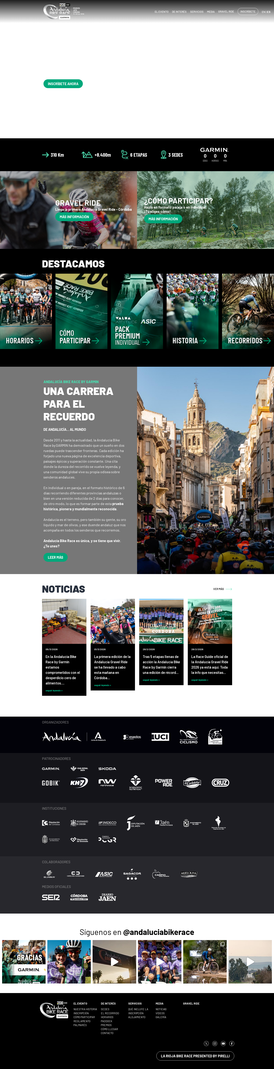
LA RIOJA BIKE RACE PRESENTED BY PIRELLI (195, 1056)
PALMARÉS (80, 1025)
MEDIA (211, 11)
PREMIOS (106, 1025)
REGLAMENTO (81, 1021)
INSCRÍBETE (247, 11)
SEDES (105, 1009)
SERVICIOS (197, 11)
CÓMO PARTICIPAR (84, 1017)
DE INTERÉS (179, 11)
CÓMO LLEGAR (109, 1029)
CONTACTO (107, 1033)
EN (264, 11)
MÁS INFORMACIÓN (74, 217)
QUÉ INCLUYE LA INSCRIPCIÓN (138, 1011)
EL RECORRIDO (110, 1013)
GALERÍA (161, 1017)
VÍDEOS (160, 1013)
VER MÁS (222, 588)
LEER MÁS (55, 557)
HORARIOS (107, 1017)
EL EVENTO (162, 11)
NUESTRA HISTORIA (85, 1009)
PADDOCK (106, 1021)
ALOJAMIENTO (136, 1017)
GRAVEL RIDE (226, 11)
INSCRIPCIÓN (81, 1013)
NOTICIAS (161, 1009)
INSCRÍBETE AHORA (63, 84)
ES (268, 11)
